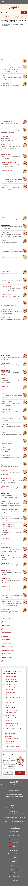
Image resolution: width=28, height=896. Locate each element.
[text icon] (24, 12)
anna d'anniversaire (8, 643)
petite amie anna (7, 615)
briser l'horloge (9, 696)
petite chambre (6, 280)
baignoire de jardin (11, 708)
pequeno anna (15, 832)
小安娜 (15, 851)
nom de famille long (11, 716)
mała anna (15, 854)
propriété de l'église (11, 675)
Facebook (7, 807)
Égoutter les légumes (12, 739)
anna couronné (7, 636)
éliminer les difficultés (12, 732)
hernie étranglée (10, 701)
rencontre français (11, 680)
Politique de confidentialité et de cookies (14, 810)
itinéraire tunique (10, 672)
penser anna (6, 618)
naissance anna (7, 650)
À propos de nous (14, 784)
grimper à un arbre (11, 670)
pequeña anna (15, 828)
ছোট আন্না (15, 866)
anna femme (6, 632)
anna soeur (6, 622)
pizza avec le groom (11, 703)
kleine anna (15, 836)
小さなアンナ (15, 870)
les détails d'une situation (13, 690)
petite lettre (5, 579)
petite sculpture (6, 144)
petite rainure (6, 418)
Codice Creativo (18, 814)
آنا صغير (13, 862)
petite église (5, 225)
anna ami (5, 629)
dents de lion (9, 683)
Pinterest (20, 807)
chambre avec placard (12, 711)
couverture (8, 714)
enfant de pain (9, 734)
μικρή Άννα (15, 873)
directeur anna (7, 625)
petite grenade (6, 471)
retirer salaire (9, 729)
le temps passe (10, 727)
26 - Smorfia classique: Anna (10, 60)
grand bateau (9, 737)
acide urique (9, 719)
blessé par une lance (12, 693)
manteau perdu (10, 677)
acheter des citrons (11, 706)
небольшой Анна (15, 847)
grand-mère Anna (8, 640)
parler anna (6, 654)
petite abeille (5, 364)
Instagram (14, 807)
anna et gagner (7, 647)
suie (6, 688)
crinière (7, 698)
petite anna (15, 843)
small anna (15, 825)
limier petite (5, 524)
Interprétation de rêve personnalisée (14, 16)
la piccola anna (15, 821)
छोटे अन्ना (15, 859)
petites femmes (10, 685)
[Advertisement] (14, 42)
